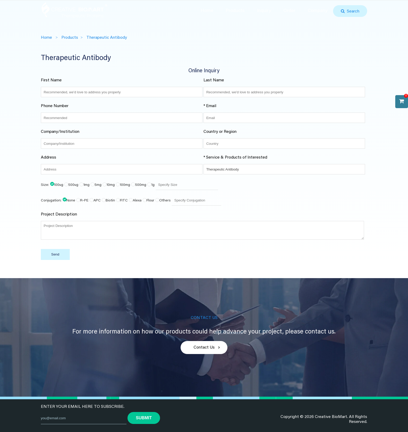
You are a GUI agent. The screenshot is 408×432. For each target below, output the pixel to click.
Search (352, 11)
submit (144, 418)
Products (235, 11)
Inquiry (264, 11)
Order (289, 11)
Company (318, 11)
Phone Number (54, 106)
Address (48, 157)
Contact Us (204, 347)
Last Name (213, 80)
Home (207, 11)
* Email (209, 106)
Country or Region (220, 132)
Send (55, 254)
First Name (51, 80)
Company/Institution (60, 132)
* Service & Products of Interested (235, 157)
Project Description (59, 214)
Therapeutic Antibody (106, 38)
